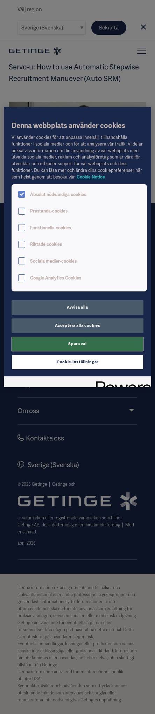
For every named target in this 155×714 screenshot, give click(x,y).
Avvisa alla (77, 307)
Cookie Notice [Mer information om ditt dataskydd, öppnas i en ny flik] (91, 177)
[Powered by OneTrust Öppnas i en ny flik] (121, 382)
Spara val (77, 343)
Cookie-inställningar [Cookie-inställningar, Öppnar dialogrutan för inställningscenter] (77, 361)
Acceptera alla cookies (77, 325)
